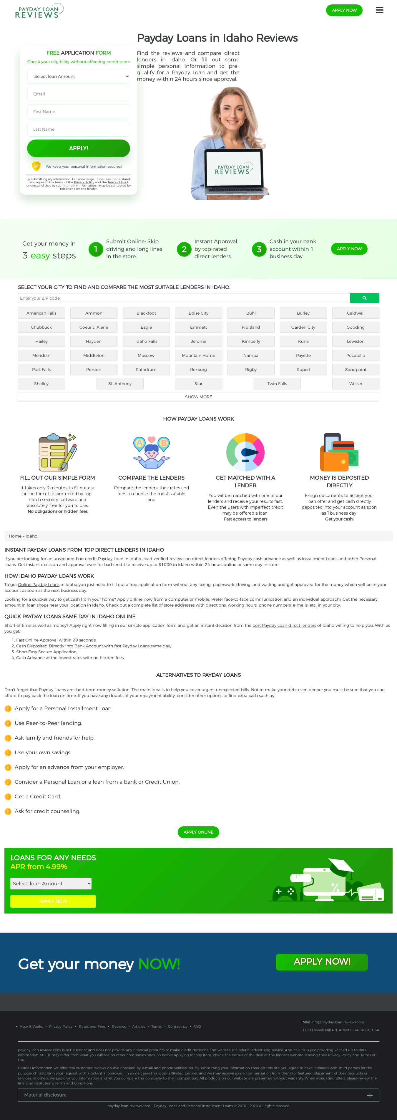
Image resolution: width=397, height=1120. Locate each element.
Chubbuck (41, 327)
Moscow (146, 355)
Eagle (146, 327)
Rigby (251, 369)
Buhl (251, 313)
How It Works (31, 1026)
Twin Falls (277, 383)
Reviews (119, 1026)
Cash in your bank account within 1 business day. (293, 249)
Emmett (198, 327)
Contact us (177, 1026)
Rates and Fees (92, 1026)
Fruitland (251, 327)
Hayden (94, 341)
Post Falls (41, 369)
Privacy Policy (84, 182)
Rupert (303, 369)
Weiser (355, 383)
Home (15, 536)
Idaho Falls (146, 341)
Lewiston (356, 341)
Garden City (303, 327)
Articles (138, 1026)
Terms (156, 1026)
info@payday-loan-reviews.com (337, 1022)
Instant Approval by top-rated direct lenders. (216, 249)
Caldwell (356, 313)
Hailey (41, 341)
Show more (198, 396)
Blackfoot (146, 313)
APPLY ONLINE (198, 832)
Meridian (41, 355)
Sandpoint (355, 369)
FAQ (197, 1026)
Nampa (250, 355)
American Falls (41, 313)
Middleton (93, 355)
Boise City (198, 313)
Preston (93, 369)
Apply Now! (322, 961)
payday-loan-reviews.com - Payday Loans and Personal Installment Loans (170, 1106)
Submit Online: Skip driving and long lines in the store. (134, 249)
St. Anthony (120, 383)
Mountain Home (198, 355)
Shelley (41, 383)
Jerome (198, 341)
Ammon (93, 313)
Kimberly (251, 341)
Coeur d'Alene (93, 327)
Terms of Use (117, 182)
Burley (303, 313)
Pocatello (355, 355)
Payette (303, 355)
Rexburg (198, 369)
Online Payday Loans (38, 584)
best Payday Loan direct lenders (284, 625)
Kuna (303, 341)
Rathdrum (146, 369)
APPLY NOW (53, 901)
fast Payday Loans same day (142, 646)
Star (198, 383)
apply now (344, 10)
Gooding (356, 327)
